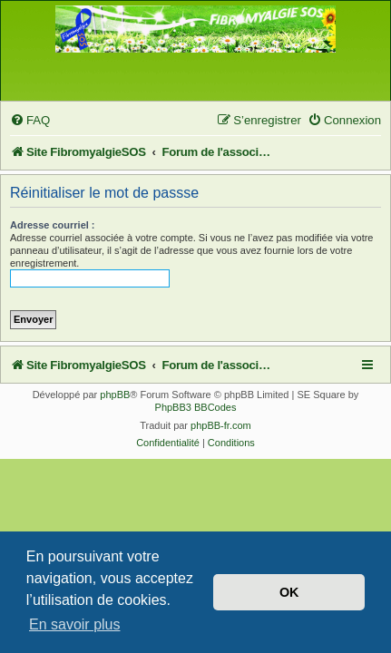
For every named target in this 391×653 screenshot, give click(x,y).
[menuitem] (30, 120)
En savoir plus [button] (75, 624)
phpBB (115, 394)
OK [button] (289, 592)
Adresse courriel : (52, 224)
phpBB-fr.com (221, 425)
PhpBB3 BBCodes (196, 407)
